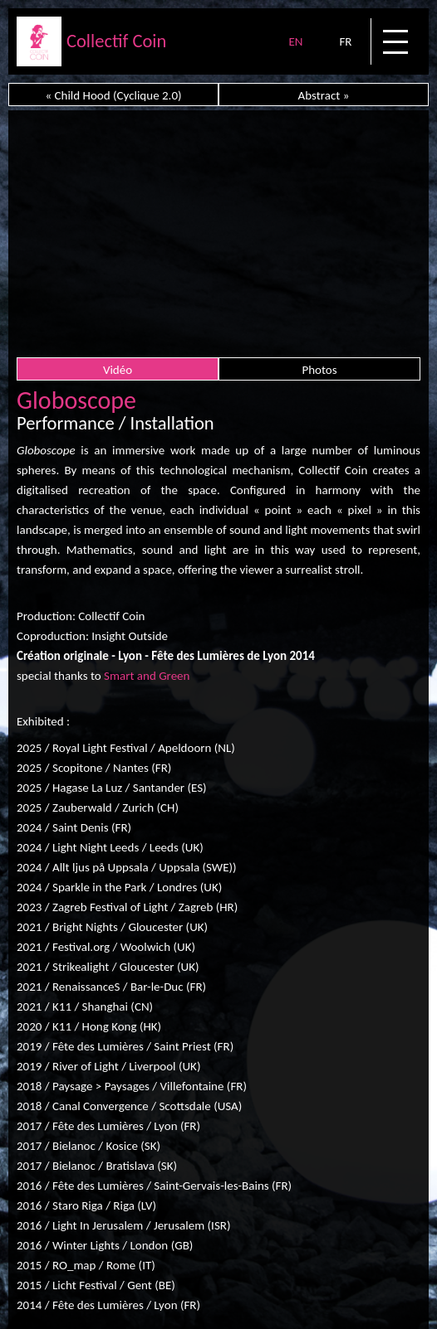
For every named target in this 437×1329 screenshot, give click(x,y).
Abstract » (324, 95)
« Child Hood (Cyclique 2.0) (113, 95)
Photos (319, 369)
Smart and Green (146, 675)
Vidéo (117, 369)
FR (345, 41)
